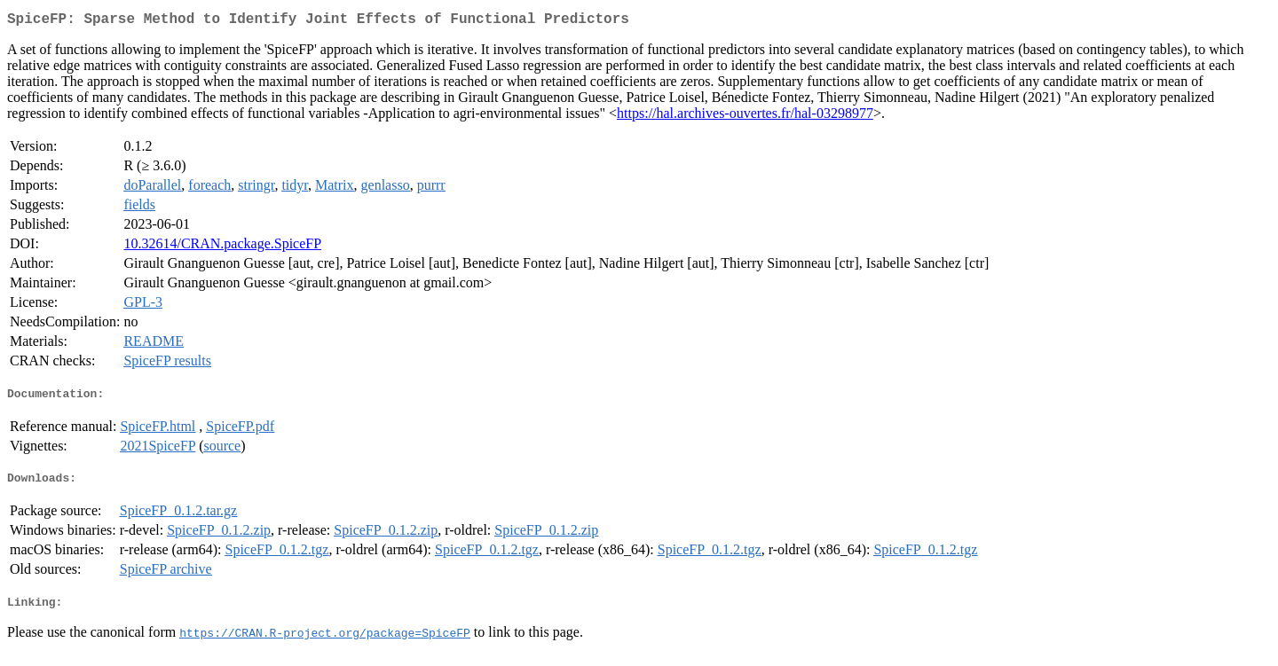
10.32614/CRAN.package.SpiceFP (222, 247)
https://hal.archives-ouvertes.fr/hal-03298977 (745, 116)
